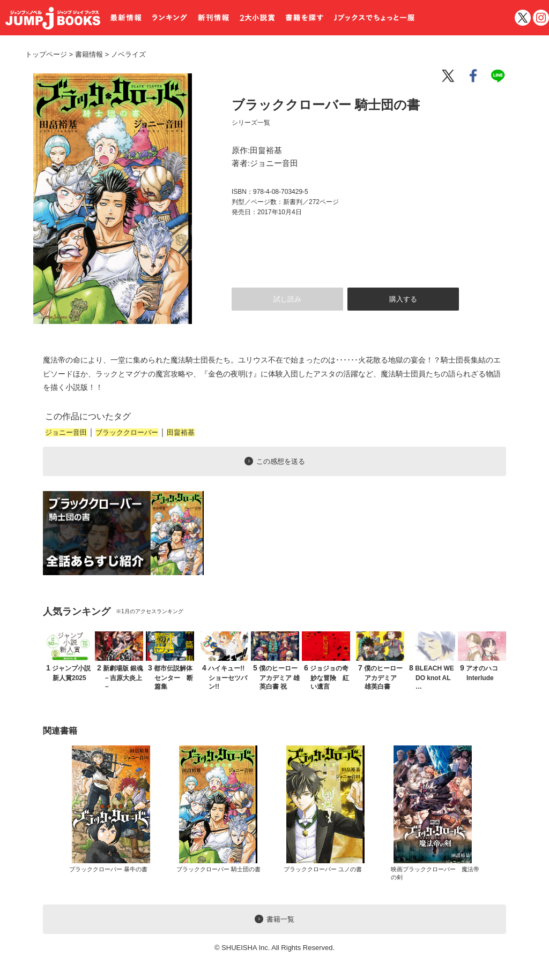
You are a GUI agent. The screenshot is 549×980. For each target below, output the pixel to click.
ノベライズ (124, 54)
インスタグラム (541, 18)
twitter (523, 18)
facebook (474, 76)
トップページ (46, 54)
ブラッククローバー (126, 432)
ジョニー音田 (66, 432)
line (499, 76)
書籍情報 (89, 54)
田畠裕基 (181, 432)
